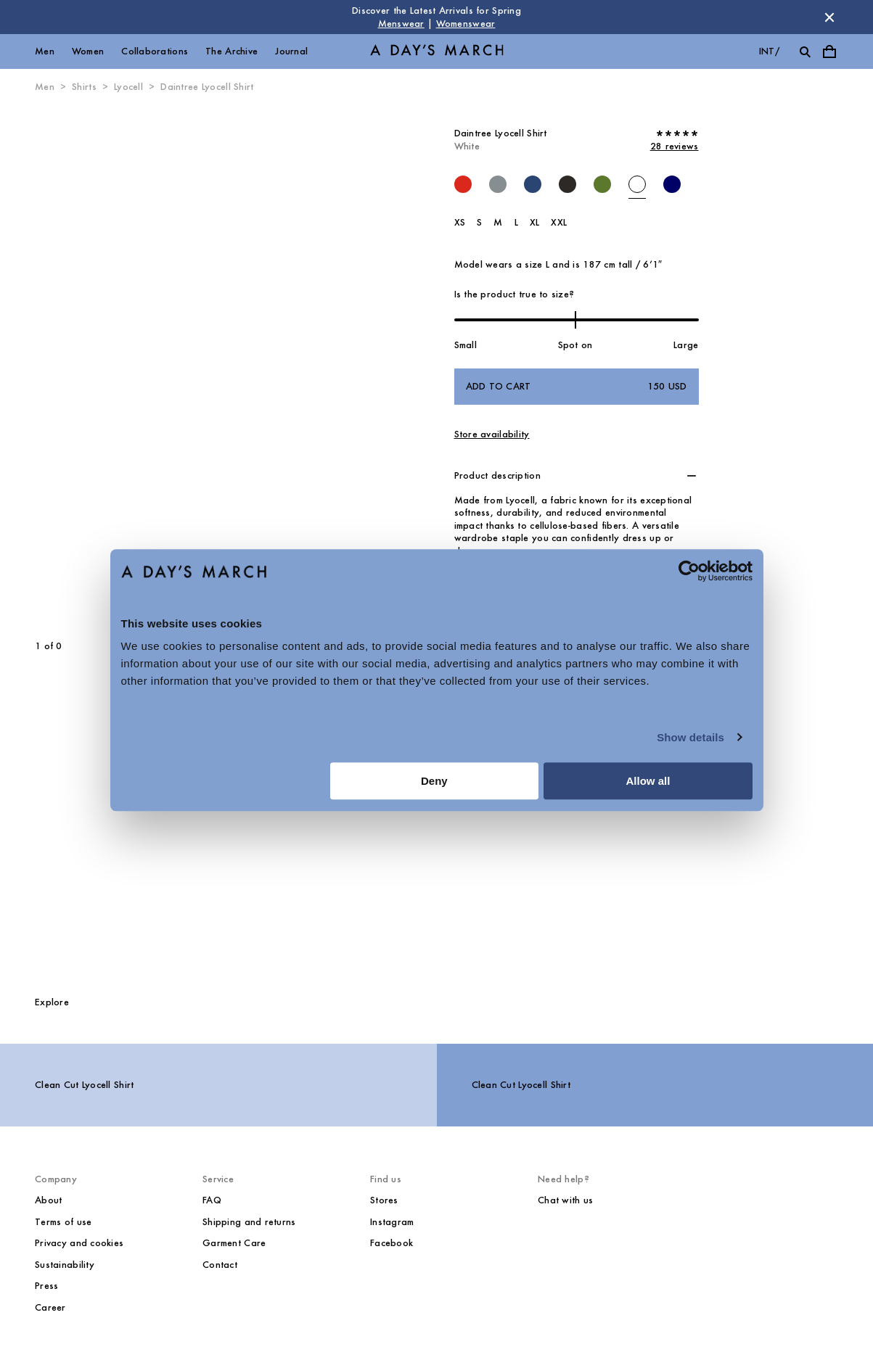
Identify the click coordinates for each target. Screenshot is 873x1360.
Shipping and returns (249, 1222)
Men (44, 51)
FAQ (211, 1200)
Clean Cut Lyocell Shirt (84, 1085)
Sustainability (64, 1264)
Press (46, 1285)
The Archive (231, 51)
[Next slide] (262, 367)
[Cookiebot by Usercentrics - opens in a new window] (689, 571)
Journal (291, 51)
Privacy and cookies (79, 1243)
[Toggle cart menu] (829, 51)
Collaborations (154, 51)
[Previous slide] (87, 367)
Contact (219, 1264)
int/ (769, 51)
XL (535, 222)
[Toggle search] (804, 51)
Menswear (401, 23)
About (48, 1200)
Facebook (391, 1243)
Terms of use (63, 1222)
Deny (434, 781)
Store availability (492, 434)
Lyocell (128, 87)
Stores (384, 1200)
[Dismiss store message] (829, 17)
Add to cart (576, 386)
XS (460, 222)
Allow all (648, 781)
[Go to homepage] (437, 51)
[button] (576, 475)
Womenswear (466, 23)
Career (50, 1307)
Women (88, 51)
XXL (559, 222)
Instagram (392, 1222)
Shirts (84, 87)
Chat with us (565, 1200)
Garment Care (234, 1243)
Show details (690, 737)
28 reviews (674, 146)
